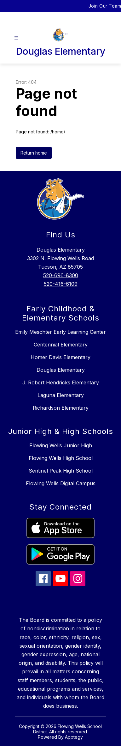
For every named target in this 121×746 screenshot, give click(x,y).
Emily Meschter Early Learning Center (60, 332)
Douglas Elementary (61, 370)
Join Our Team (105, 6)
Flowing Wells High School (61, 458)
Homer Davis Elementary (60, 357)
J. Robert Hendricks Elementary (60, 382)
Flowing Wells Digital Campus (60, 483)
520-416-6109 (61, 284)
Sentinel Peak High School (61, 471)
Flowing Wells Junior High (60, 445)
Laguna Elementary (60, 395)
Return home (33, 153)
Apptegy (74, 737)
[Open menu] (16, 38)
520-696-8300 (60, 275)
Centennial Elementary (61, 344)
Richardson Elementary (61, 408)
